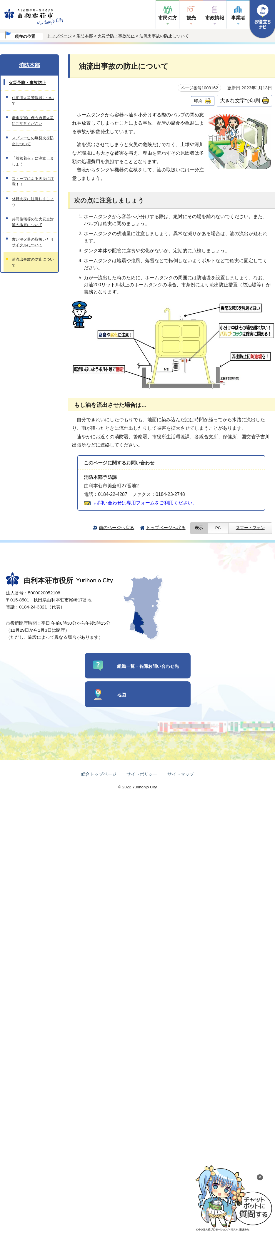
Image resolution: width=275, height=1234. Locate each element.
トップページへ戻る (166, 527)
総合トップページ (98, 774)
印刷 (198, 100)
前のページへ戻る (116, 527)
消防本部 (84, 36)
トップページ (59, 36)
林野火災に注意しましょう (33, 202)
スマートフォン (250, 528)
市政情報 (214, 17)
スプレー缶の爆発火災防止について (33, 141)
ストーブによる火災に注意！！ (33, 181)
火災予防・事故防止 (116, 36)
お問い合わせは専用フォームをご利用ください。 (145, 502)
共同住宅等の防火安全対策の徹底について (33, 222)
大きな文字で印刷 (240, 100)
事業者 (238, 17)
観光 (191, 17)
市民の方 (167, 17)
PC (218, 528)
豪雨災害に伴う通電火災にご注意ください (33, 121)
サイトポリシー (141, 774)
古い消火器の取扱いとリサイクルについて (33, 242)
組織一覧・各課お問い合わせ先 (148, 666)
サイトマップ (180, 774)
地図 (121, 694)
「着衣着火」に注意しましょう (33, 161)
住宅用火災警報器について (33, 101)
